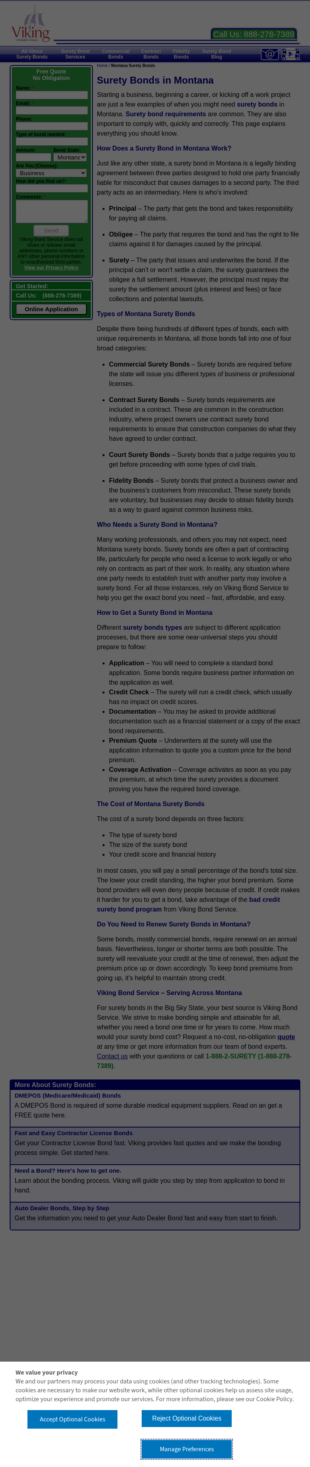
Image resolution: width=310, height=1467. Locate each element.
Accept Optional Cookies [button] (72, 1419)
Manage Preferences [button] (187, 1449)
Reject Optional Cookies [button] (187, 1418)
